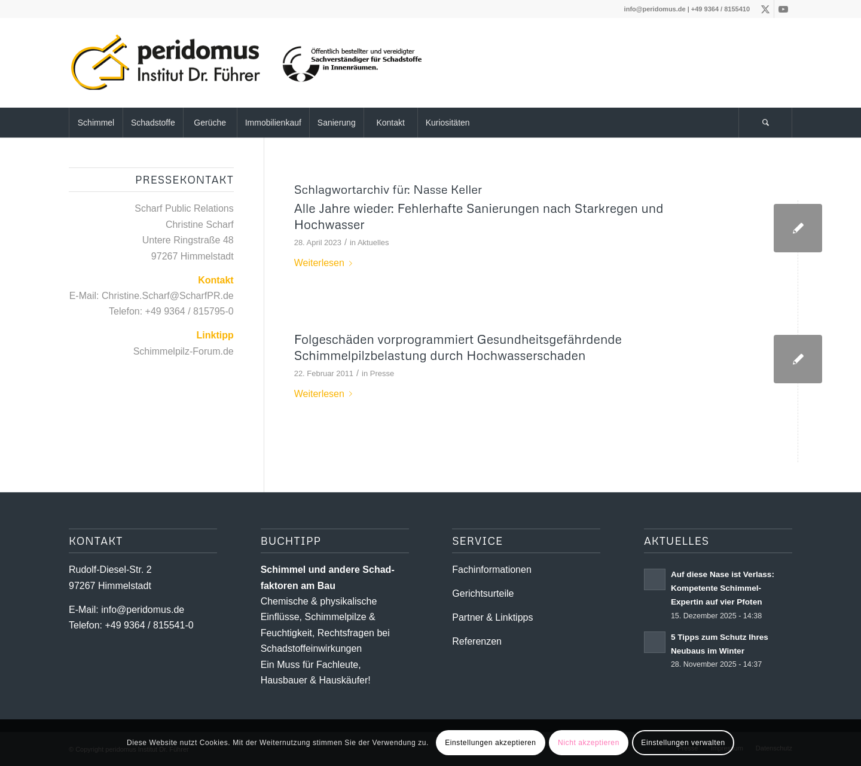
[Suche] (765, 123)
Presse (382, 373)
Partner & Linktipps (492, 617)
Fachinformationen (492, 569)
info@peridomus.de (655, 9)
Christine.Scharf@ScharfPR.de (168, 296)
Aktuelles (373, 242)
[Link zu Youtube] (783, 9)
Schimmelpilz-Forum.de (183, 351)
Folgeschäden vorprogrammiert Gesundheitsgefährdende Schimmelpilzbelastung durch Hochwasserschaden (458, 347)
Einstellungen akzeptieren (490, 742)
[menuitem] (96, 123)
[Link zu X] (765, 9)
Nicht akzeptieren (588, 742)
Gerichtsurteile (483, 593)
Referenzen (477, 641)
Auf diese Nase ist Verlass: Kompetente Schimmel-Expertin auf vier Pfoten (722, 588)
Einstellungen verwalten (683, 742)
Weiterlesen (325, 263)
